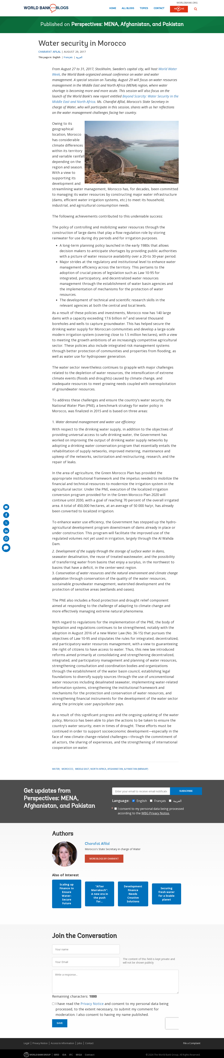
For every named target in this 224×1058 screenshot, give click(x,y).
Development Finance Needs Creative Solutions (133, 894)
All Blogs (128, 8)
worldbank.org (187, 3)
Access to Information (62, 1043)
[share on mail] (6, 507)
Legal (26, 1043)
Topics (144, 8)
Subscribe (186, 791)
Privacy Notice (92, 1003)
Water (56, 768)
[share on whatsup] (6, 539)
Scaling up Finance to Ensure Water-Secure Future (67, 894)
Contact (159, 8)
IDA (64, 1054)
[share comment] (6, 548)
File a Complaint (191, 1043)
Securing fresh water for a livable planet (166, 893)
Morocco (67, 768)
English (56, 57)
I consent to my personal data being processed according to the (151, 811)
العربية (79, 57)
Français (68, 57)
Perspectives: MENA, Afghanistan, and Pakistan (127, 24)
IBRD (56, 1054)
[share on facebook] (6, 515)
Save (60, 1023)
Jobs (79, 1043)
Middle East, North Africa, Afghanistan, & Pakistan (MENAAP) (111, 768)
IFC (71, 1054)
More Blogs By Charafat (104, 858)
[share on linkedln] (6, 531)
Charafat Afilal (49, 51)
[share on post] (6, 523)
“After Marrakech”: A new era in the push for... (99, 894)
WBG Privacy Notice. (155, 813)
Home (112, 8)
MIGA (79, 1054)
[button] (195, 9)
